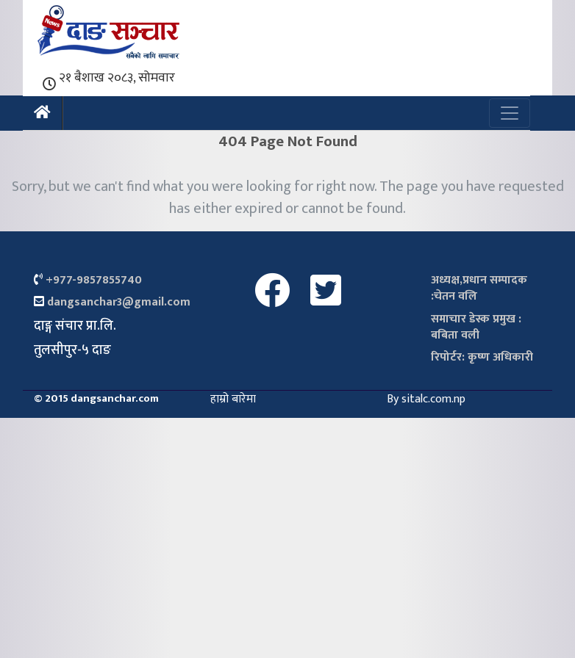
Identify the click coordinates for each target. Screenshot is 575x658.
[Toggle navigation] (509, 113)
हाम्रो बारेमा (233, 399)
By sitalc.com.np (426, 399)
